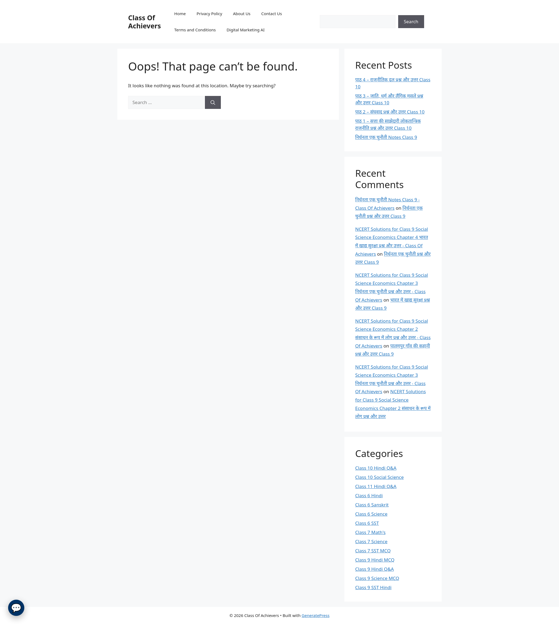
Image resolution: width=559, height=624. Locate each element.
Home (180, 13)
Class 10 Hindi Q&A (376, 468)
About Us (242, 13)
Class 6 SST (367, 523)
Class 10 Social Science (379, 477)
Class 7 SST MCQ (373, 551)
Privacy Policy (209, 13)
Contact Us (271, 13)
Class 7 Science (371, 541)
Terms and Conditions (195, 29)
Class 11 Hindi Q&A (376, 486)
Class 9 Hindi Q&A (374, 569)
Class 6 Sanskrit (372, 505)
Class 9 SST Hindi (373, 587)
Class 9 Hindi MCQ (374, 560)
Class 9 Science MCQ (377, 578)
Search (411, 21)
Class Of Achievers (144, 21)
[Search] (213, 102)
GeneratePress (316, 615)
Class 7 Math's (370, 532)
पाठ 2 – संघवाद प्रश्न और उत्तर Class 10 (389, 112)
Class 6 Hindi (369, 495)
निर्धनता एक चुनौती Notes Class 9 (386, 137)
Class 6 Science (371, 514)
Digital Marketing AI (246, 29)
